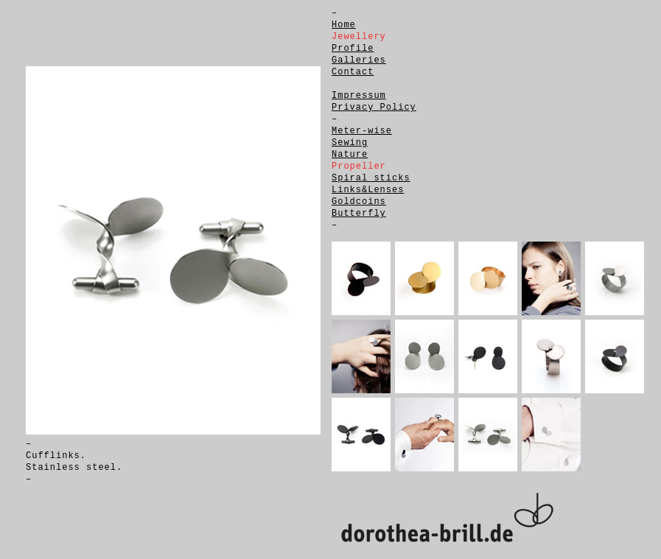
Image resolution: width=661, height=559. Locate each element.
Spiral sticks (371, 178)
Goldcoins (359, 202)
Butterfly (359, 213)
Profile (353, 48)
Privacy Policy (374, 107)
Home (344, 25)
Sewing (350, 143)
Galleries (359, 60)
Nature (350, 155)
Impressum (359, 96)
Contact (353, 72)
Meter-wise (362, 131)
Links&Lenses (368, 190)
